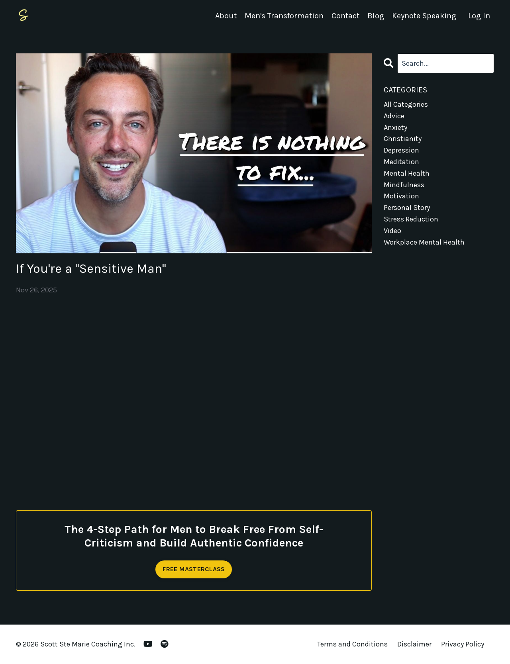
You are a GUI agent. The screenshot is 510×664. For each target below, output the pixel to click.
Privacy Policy (462, 644)
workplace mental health (424, 242)
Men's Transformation (284, 15)
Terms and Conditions (352, 644)
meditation (401, 161)
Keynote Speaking (424, 15)
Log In (479, 15)
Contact (345, 15)
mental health (407, 173)
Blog (375, 15)
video (392, 230)
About (226, 15)
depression (401, 150)
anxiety (395, 127)
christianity (403, 138)
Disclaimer (414, 644)
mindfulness (404, 184)
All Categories (406, 104)
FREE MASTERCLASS (194, 569)
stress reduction (411, 219)
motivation (401, 196)
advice (394, 116)
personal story (407, 207)
